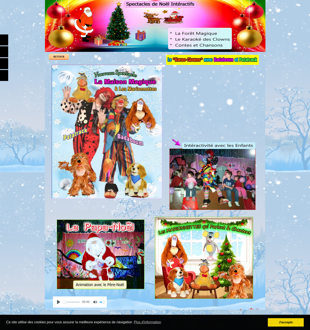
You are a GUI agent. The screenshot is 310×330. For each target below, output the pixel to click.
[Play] (58, 302)
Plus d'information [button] (147, 322)
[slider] (72, 302)
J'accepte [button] (286, 322)
